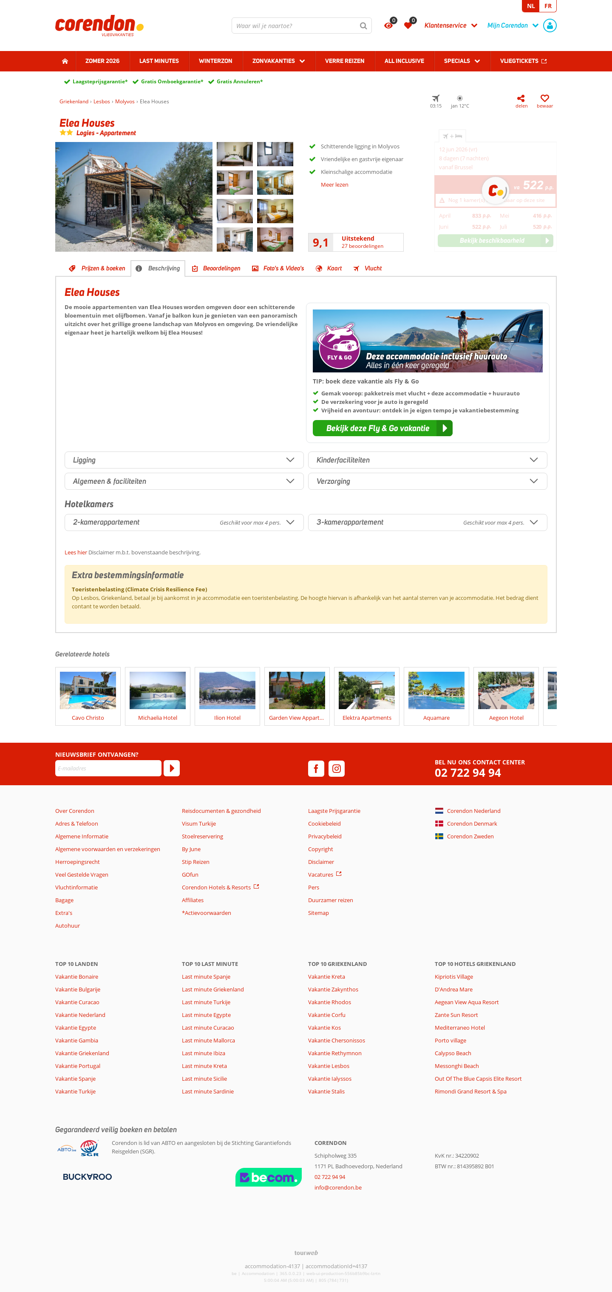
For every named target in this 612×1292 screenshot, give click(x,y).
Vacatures (320, 874)
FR (548, 6)
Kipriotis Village (454, 976)
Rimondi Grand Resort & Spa (471, 1091)
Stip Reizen (196, 862)
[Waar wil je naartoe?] (302, 25)
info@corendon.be (338, 1187)
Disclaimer (321, 862)
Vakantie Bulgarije (77, 989)
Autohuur (67, 925)
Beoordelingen (222, 268)
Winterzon (215, 61)
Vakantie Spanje (75, 1078)
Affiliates (193, 900)
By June (191, 849)
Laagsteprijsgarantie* (100, 81)
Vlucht (373, 268)
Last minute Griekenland (213, 989)
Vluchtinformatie (76, 887)
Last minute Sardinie (208, 1091)
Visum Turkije (199, 823)
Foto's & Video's (284, 268)
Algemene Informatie (81, 836)
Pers (313, 887)
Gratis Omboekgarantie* (172, 81)
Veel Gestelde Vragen (81, 874)
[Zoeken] (364, 25)
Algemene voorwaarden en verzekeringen (107, 849)
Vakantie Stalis (326, 1091)
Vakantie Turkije (75, 1091)
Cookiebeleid (324, 823)
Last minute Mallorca (208, 1040)
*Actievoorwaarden (206, 913)
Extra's (63, 913)
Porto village (450, 1040)
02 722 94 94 (468, 772)
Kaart (334, 268)
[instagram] (337, 768)
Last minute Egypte (206, 1015)
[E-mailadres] (108, 768)
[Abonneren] (172, 768)
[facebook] (316, 768)
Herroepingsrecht (77, 862)
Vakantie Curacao (77, 1002)
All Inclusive (404, 61)
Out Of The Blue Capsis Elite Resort (478, 1078)
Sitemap (318, 913)
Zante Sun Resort (456, 1015)
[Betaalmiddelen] (86, 1176)
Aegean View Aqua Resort (467, 1002)
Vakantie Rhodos (329, 1002)
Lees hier (76, 552)
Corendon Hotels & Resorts (216, 887)
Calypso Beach (453, 1053)
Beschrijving (164, 268)
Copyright (320, 849)
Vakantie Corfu (327, 1015)
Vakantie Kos (324, 1027)
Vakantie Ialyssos (329, 1078)
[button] (383, 428)
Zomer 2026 (102, 61)
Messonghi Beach (457, 1066)
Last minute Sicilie (204, 1078)
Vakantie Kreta (326, 976)
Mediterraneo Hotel (460, 1027)
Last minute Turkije (206, 1002)
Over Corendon (74, 811)
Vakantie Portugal (77, 1066)
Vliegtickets (519, 61)
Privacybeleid (325, 836)
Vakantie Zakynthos (333, 989)
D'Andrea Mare (454, 989)
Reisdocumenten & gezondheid (221, 811)
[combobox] (302, 25)
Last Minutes (159, 61)
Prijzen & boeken (103, 268)
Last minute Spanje (206, 976)
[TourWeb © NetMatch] (306, 1252)
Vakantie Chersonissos (336, 1040)
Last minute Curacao (208, 1027)
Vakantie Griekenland (82, 1053)
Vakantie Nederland (80, 1015)
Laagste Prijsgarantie (334, 811)
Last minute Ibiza (203, 1053)
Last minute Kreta (204, 1066)
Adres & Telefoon (76, 823)
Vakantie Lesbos (328, 1066)
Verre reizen (345, 61)
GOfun (190, 874)
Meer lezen (334, 184)
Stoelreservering (202, 836)
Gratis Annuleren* (240, 81)
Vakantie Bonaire (76, 976)
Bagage (64, 900)
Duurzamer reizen (330, 900)
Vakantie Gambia (76, 1040)
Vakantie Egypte (75, 1027)
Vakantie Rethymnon (335, 1053)
